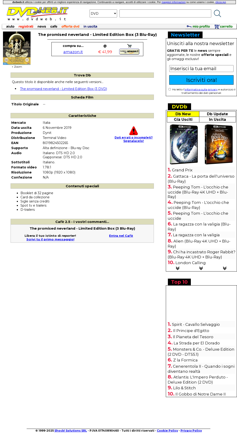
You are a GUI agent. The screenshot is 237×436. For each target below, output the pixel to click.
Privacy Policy (191, 430)
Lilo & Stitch (184, 388)
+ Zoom (17, 65)
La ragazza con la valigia (196, 235)
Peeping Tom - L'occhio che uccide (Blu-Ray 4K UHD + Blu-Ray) (198, 192)
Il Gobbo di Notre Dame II (200, 394)
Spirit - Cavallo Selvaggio (196, 324)
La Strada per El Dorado (197, 343)
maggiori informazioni (174, 2)
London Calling (190, 262)
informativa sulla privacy (201, 89)
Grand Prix (182, 170)
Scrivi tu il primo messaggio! (50, 239)
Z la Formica (185, 360)
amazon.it (73, 51)
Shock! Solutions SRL (70, 430)
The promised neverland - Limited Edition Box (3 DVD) (63, 89)
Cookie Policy (167, 430)
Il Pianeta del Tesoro (193, 337)
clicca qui (220, 2)
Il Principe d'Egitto (191, 330)
